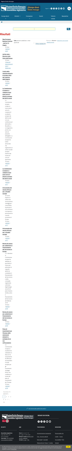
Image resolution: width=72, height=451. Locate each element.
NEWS (7, 49)
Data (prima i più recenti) (62, 40)
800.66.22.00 (30, 436)
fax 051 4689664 (23, 438)
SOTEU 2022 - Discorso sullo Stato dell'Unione (7, 56)
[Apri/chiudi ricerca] (69, 8)
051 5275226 (10, 438)
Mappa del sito (40, 443)
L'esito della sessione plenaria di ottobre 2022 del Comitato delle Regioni (8, 75)
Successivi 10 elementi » (6, 393)
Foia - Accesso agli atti (42, 436)
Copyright (45, 440)
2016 (6, 309)
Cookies (51, 443)
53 (4, 402)
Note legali (39, 440)
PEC (28, 440)
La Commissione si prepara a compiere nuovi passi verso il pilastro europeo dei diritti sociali (7, 93)
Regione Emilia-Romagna (7, 1)
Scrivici (61, 436)
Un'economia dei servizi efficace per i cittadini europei (7, 191)
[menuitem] (5, 17)
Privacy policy (13, 449)
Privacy (46, 443)
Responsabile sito (59, 433)
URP (20, 427)
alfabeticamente (50, 42)
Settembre (8, 68)
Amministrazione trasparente (44, 433)
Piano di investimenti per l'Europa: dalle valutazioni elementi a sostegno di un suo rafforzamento (7, 336)
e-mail (24, 440)
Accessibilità (58, 440)
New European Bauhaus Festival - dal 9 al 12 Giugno (7, 42)
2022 (6, 51)
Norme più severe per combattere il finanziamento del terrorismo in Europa (7, 247)
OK (68, 446)
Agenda (8, 62)
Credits (56, 436)
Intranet (57, 443)
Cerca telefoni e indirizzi (6, 440)
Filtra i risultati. (40, 44)
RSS (63, 440)
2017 (6, 165)
